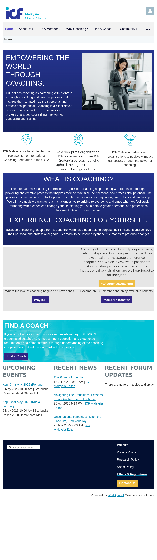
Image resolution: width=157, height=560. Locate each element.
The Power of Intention (69, 377)
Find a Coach (16, 356)
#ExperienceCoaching (117, 283)
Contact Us (127, 483)
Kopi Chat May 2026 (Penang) (23, 384)
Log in (150, 11)
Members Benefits (117, 300)
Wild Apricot (116, 495)
